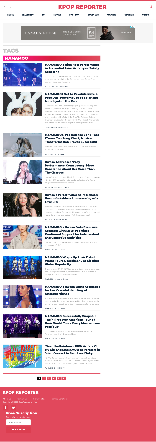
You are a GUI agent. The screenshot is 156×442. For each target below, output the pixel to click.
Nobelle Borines (62, 87)
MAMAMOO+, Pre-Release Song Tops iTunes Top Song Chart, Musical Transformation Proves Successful (72, 139)
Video (145, 15)
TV (43, 15)
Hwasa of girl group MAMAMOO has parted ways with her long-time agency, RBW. (72, 244)
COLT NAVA (60, 155)
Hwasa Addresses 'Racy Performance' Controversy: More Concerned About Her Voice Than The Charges (70, 168)
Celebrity (28, 15)
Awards (111, 15)
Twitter (13, 408)
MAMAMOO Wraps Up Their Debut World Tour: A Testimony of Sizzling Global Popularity (72, 261)
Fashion (74, 15)
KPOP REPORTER (83, 7)
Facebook (5, 408)
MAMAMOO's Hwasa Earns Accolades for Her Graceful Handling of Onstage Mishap (72, 291)
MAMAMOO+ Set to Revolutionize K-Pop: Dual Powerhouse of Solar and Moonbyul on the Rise (71, 98)
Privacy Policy (39, 399)
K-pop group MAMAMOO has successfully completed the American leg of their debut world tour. (68, 333)
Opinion (129, 15)
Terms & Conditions (59, 399)
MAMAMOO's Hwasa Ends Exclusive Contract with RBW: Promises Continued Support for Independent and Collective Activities (72, 233)
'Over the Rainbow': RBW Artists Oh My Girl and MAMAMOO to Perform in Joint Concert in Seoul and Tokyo (72, 350)
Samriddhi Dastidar (62, 188)
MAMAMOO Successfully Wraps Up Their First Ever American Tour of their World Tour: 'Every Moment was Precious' (72, 322)
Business (93, 15)
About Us (7, 399)
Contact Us (22, 399)
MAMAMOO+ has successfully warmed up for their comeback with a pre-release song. (70, 148)
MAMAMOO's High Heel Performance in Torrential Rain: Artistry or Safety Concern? (72, 69)
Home (10, 15)
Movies (57, 15)
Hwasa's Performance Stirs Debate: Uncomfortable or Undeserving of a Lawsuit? (71, 199)
